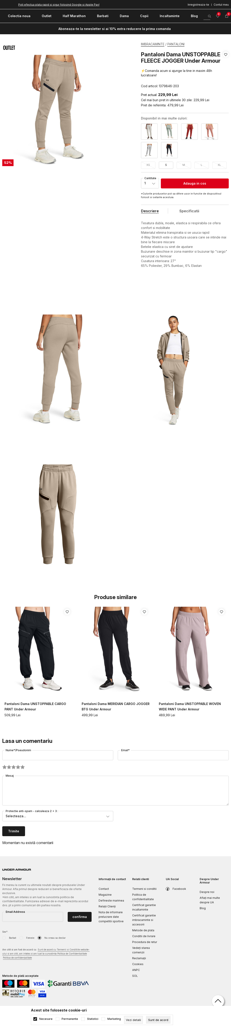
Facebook (179, 888)
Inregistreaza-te (198, 4)
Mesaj (10, 775)
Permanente (70, 1019)
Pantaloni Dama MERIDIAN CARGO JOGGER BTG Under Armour (116, 706)
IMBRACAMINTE (152, 44)
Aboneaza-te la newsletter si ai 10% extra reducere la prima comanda (114, 29)
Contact (104, 888)
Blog (203, 908)
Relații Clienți (107, 906)
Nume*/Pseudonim (18, 750)
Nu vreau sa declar (55, 938)
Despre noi (207, 892)
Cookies (137, 964)
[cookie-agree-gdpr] (158, 1020)
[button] (226, 70)
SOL (135, 975)
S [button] (166, 165)
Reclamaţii (139, 958)
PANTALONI (176, 44)
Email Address (15, 911)
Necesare (46, 1019)
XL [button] (219, 165)
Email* (125, 750)
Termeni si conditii (144, 888)
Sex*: (5, 932)
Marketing (114, 1019)
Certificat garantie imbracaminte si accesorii (144, 920)
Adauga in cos (194, 183)
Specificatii (189, 211)
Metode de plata (143, 930)
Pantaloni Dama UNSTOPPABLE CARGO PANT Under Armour (35, 706)
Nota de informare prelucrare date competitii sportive (111, 917)
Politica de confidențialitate (17, 957)
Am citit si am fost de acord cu (46, 954)
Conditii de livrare (143, 936)
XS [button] (148, 165)
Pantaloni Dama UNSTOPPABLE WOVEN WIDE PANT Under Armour (190, 706)
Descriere (150, 211)
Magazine (105, 894)
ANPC (136, 970)
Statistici (92, 1019)
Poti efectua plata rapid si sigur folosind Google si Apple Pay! (58, 4)
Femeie (30, 938)
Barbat (12, 938)
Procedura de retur (144, 942)
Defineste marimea (111, 900)
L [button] (201, 165)
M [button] (183, 165)
